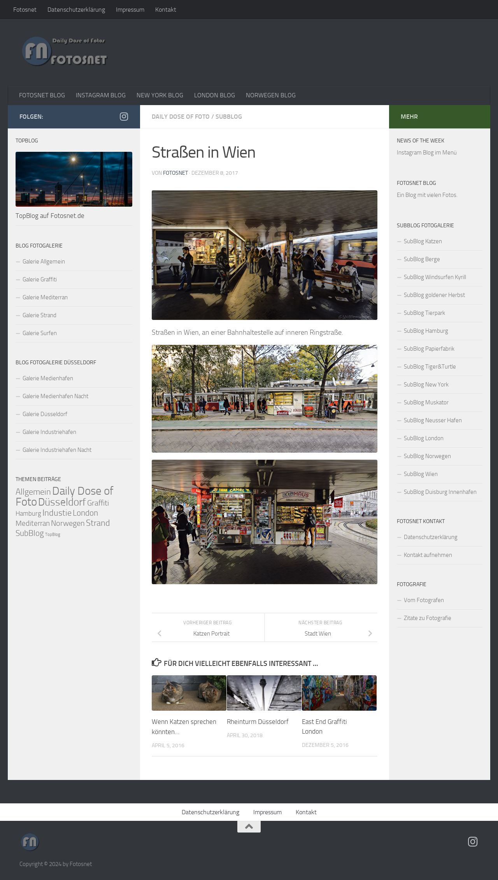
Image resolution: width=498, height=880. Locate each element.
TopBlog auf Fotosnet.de (50, 216)
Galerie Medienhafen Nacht (55, 396)
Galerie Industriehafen (49, 432)
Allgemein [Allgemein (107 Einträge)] (33, 492)
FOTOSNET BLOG (42, 95)
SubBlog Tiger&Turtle (430, 366)
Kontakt (165, 9)
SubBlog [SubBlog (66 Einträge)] (30, 533)
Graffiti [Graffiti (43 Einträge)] (98, 503)
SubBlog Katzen (423, 241)
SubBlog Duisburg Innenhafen (440, 491)
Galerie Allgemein (44, 261)
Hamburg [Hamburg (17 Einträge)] (28, 513)
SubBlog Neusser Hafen (433, 420)
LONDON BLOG (214, 95)
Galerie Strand (39, 315)
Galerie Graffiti (40, 279)
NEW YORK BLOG (160, 95)
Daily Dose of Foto (181, 116)
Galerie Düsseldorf (45, 414)
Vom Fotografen (424, 600)
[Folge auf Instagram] (123, 116)
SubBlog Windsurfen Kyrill (435, 277)
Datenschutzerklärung (76, 9)
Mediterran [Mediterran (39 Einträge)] (33, 523)
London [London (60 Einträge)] (85, 513)
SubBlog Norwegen (427, 456)
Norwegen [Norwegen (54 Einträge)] (68, 523)
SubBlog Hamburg (426, 330)
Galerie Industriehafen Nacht (57, 449)
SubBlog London (424, 438)
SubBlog (229, 116)
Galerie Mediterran (45, 297)
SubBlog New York (426, 384)
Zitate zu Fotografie (427, 618)
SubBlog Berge (422, 259)
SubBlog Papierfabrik (429, 348)
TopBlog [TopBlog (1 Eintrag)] (52, 534)
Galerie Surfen (40, 333)
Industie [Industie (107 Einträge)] (57, 513)
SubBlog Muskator (426, 402)
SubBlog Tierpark (424, 312)
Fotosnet (25, 9)
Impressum (130, 9)
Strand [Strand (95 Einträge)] (98, 523)
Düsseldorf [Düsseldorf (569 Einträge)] (62, 502)
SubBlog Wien (421, 474)
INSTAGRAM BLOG (101, 95)
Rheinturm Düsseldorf (258, 721)
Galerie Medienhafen (48, 378)
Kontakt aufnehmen (428, 555)
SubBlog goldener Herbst (434, 295)
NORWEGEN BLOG (271, 95)
